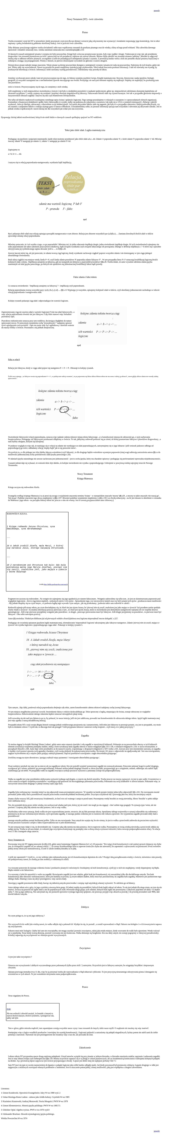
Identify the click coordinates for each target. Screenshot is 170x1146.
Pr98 (9, 1009)
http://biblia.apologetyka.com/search (56, 584)
